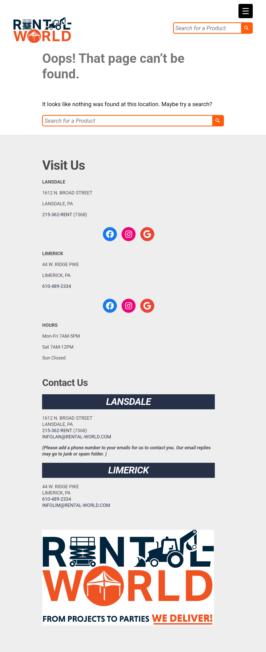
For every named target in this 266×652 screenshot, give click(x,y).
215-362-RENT (57, 214)
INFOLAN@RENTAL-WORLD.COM (76, 436)
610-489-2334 (56, 286)
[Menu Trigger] (245, 11)
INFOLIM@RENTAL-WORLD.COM (76, 505)
